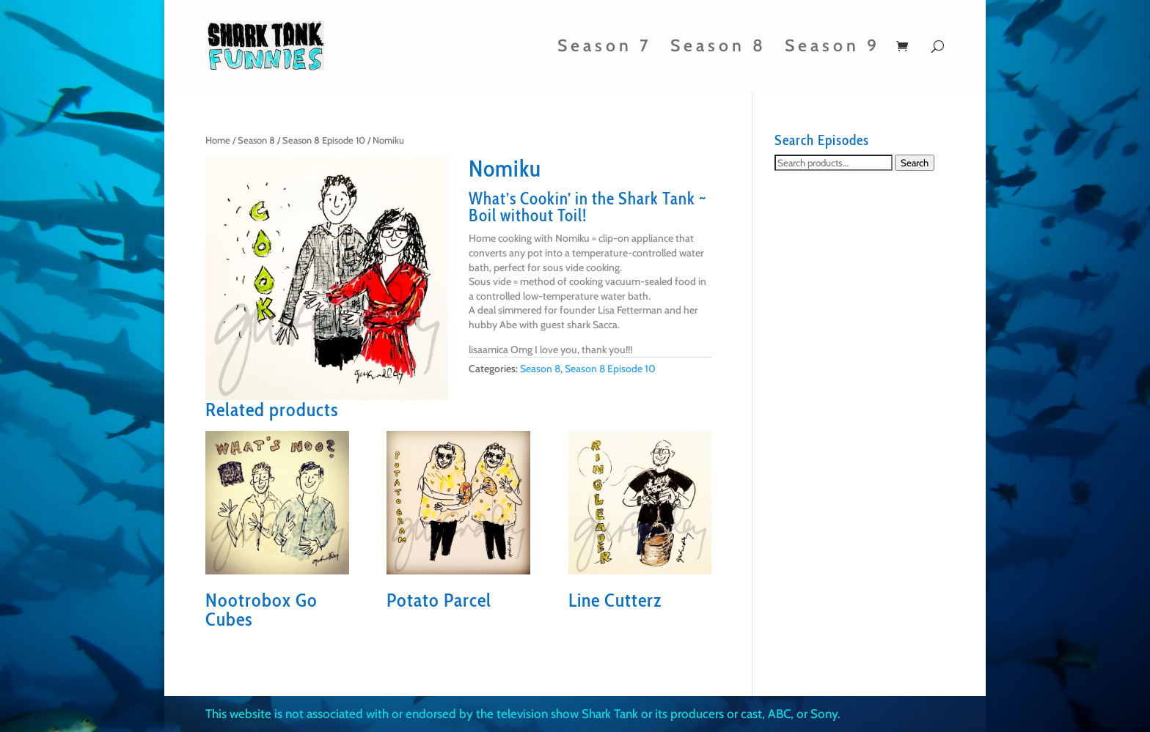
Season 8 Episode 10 (323, 140)
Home (217, 140)
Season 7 (604, 48)
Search (915, 163)
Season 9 (832, 48)
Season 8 (718, 48)
